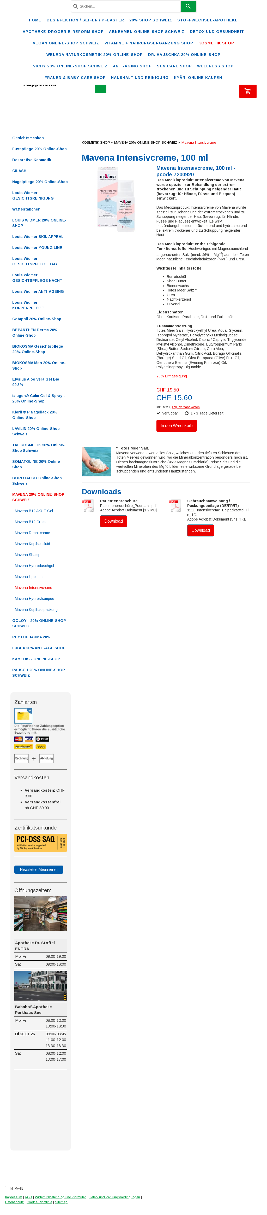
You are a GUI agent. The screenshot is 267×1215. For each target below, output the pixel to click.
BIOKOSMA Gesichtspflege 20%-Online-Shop (37, 349)
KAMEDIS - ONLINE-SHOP (36, 659)
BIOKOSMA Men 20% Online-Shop (39, 365)
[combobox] (125, 6)
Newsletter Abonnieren (39, 869)
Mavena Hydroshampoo (34, 599)
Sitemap (61, 1202)
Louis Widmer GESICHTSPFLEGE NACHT (37, 278)
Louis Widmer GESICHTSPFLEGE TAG (34, 261)
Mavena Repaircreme (32, 533)
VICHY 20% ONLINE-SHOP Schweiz (70, 66)
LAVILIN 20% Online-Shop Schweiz (36, 431)
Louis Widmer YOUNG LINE (37, 248)
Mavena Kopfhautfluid (32, 544)
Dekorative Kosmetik (31, 160)
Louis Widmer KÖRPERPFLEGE (28, 305)
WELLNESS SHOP (215, 66)
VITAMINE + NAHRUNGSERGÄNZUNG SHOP (149, 43)
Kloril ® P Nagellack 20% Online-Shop (34, 415)
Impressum (13, 1197)
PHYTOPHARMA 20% (31, 637)
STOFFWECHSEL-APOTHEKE (207, 20)
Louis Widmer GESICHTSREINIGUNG (33, 195)
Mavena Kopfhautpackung (36, 610)
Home (35, 20)
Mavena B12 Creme (31, 522)
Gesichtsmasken (28, 138)
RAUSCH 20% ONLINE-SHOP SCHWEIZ (38, 672)
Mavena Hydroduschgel (34, 566)
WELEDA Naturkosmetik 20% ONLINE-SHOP (94, 54)
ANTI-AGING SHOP (132, 66)
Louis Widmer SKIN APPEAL (38, 237)
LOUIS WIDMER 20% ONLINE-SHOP (39, 223)
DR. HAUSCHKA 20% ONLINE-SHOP (184, 54)
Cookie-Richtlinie (39, 1202)
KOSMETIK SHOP (216, 43)
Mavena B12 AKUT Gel (34, 511)
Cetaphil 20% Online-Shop (36, 319)
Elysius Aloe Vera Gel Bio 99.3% (35, 382)
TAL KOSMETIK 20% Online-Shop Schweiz (38, 448)
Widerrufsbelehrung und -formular (60, 1197)
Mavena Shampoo (30, 555)
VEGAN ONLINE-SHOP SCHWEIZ (66, 43)
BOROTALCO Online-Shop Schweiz (37, 481)
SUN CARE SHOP (174, 66)
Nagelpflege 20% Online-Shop (40, 182)
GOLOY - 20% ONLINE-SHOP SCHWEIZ (39, 623)
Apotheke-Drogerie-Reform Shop (63, 32)
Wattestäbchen (26, 209)
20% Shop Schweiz (150, 20)
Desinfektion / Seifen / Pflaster (85, 20)
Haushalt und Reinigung (140, 77)
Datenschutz (14, 1202)
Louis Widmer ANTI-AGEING (38, 291)
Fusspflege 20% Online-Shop (39, 149)
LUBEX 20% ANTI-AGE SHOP (38, 648)
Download (113, 521)
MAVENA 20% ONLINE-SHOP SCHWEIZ (38, 497)
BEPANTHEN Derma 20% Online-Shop (35, 332)
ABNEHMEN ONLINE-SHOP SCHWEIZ (147, 32)
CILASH (19, 171)
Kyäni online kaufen (198, 77)
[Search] (188, 6)
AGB (28, 1197)
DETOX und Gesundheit (217, 32)
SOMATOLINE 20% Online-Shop (37, 464)
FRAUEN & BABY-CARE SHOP (75, 77)
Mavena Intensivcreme (33, 588)
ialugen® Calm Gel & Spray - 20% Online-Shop (38, 398)
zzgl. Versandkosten (186, 406)
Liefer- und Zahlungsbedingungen (114, 1197)
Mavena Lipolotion (30, 577)
